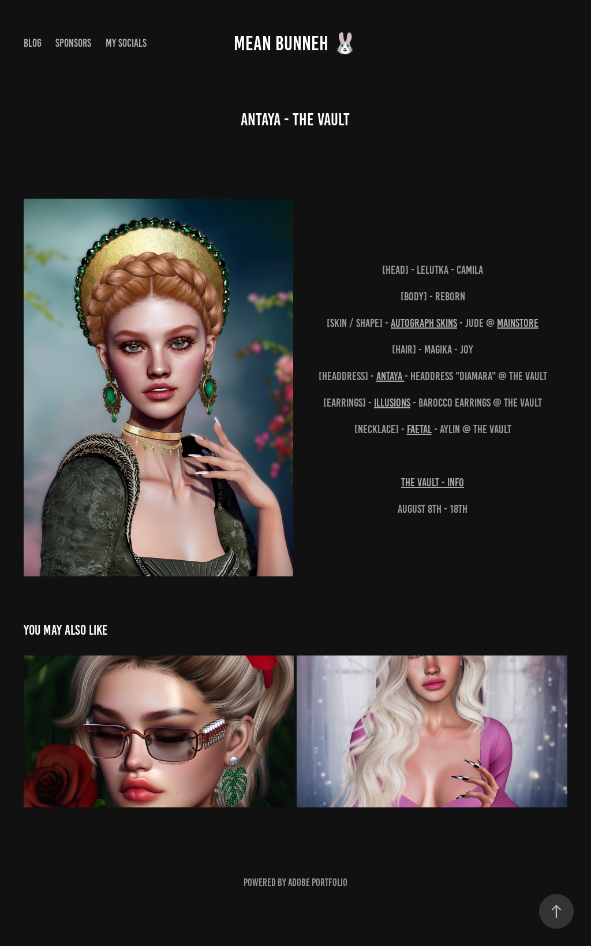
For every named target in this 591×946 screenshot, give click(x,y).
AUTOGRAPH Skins (424, 322)
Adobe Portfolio (317, 882)
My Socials (126, 43)
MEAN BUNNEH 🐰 (296, 43)
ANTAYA (390, 376)
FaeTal (419, 429)
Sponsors (73, 43)
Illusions (392, 402)
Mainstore (517, 322)
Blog (33, 43)
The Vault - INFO (432, 482)
